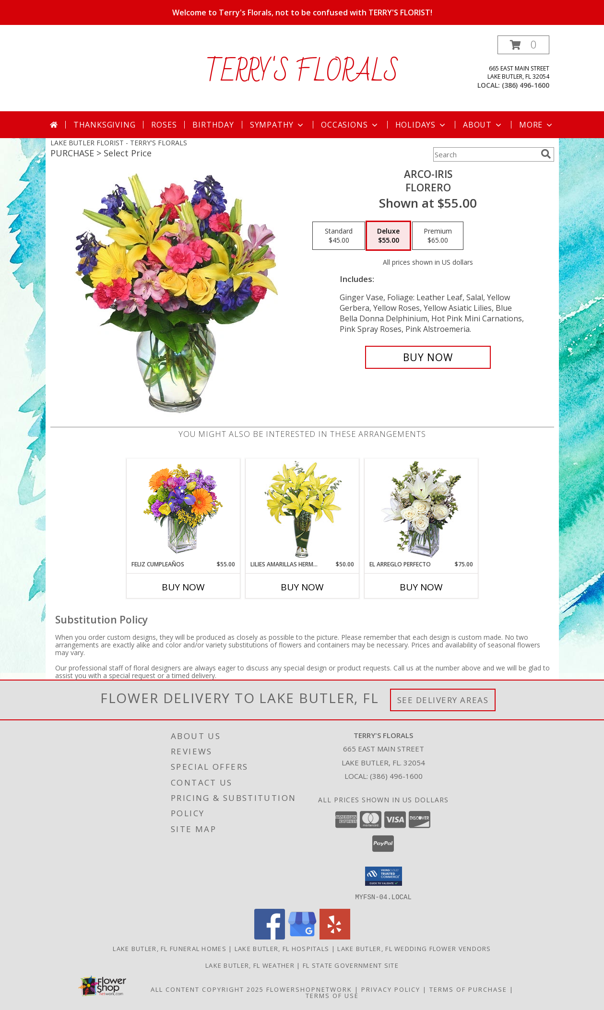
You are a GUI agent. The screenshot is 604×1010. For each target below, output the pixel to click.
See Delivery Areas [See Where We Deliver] (443, 699)
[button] (523, 44)
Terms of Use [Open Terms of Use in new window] (332, 995)
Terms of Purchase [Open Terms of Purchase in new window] (468, 989)
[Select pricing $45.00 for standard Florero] (339, 236)
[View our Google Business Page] (302, 936)
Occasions (350, 124)
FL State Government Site (351, 965)
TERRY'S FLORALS (302, 72)
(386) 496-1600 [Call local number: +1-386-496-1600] (525, 85)
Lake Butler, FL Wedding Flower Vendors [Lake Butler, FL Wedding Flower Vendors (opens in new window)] (414, 948)
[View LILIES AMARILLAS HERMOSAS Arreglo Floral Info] (302, 509)
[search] (546, 154)
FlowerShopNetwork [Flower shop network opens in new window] (309, 989)
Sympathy (277, 124)
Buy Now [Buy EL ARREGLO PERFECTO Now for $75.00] (421, 587)
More (536, 124)
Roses (164, 124)
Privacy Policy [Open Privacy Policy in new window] (390, 989)
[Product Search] (485, 154)
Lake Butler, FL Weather (250, 965)
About (483, 124)
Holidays (421, 124)
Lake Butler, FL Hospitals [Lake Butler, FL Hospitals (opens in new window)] (282, 948)
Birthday (213, 124)
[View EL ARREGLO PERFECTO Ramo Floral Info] (421, 509)
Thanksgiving (104, 124)
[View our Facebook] (269, 936)
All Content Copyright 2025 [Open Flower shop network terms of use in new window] (207, 989)
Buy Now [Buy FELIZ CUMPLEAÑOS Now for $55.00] (183, 587)
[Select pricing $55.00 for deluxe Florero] (388, 236)
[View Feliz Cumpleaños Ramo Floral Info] (183, 509)
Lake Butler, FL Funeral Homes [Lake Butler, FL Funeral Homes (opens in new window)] (169, 948)
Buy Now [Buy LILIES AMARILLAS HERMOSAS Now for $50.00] (302, 587)
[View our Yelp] (335, 936)
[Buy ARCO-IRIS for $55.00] (428, 357)
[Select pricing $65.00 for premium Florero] (438, 236)
